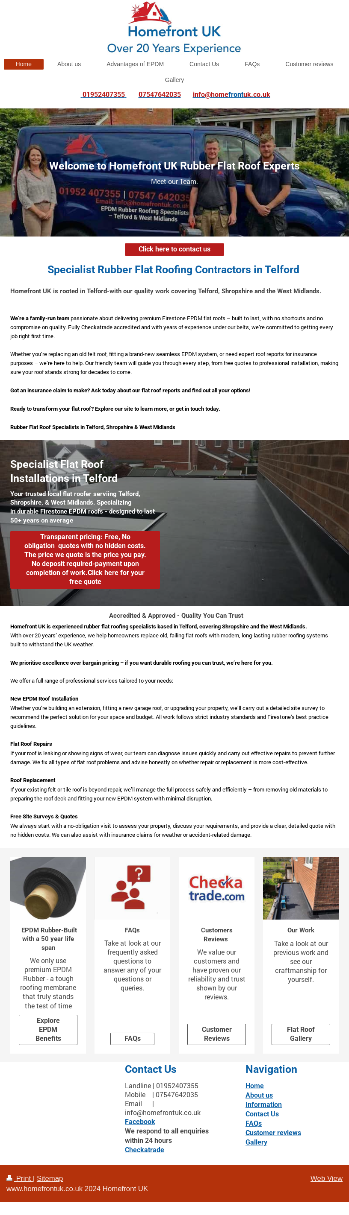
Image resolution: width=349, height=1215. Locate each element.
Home (254, 1086)
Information (263, 1105)
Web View (327, 1178)
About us (259, 1095)
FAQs (132, 1039)
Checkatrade (144, 1150)
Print (19, 1178)
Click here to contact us (174, 249)
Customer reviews (273, 1133)
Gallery (256, 1142)
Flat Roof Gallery (301, 1034)
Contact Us (262, 1114)
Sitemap (50, 1178)
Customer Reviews (217, 1034)
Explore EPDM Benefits (48, 1030)
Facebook (140, 1122)
